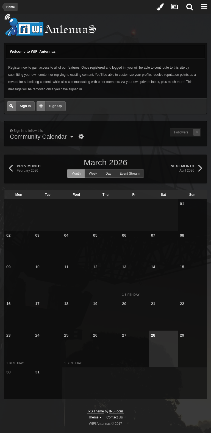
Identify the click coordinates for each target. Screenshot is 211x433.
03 (37, 235)
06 (124, 235)
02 (8, 235)
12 (95, 267)
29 (182, 335)
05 (95, 235)
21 (153, 303)
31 (37, 372)
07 (153, 235)
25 (66, 335)
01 (182, 204)
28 (153, 335)
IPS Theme (95, 411)
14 (153, 267)
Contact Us (114, 417)
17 (37, 303)
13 (124, 267)
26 (95, 335)
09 (8, 267)
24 (37, 335)
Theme (94, 417)
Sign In (25, 106)
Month (75, 173)
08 (182, 235)
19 (95, 303)
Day (108, 173)
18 (66, 303)
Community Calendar (42, 136)
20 (124, 303)
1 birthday (131, 294)
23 (8, 335)
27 (124, 335)
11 (66, 267)
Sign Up (55, 106)
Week (93, 173)
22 (182, 303)
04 (66, 235)
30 (8, 372)
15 (182, 267)
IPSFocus (116, 411)
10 (37, 267)
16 (8, 303)
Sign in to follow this (28, 131)
